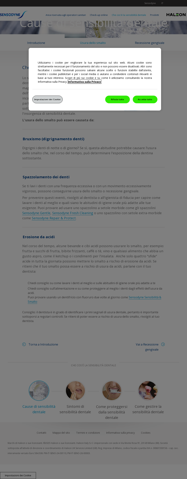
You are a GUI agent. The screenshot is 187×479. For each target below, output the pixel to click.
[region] (95, 79)
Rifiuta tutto (117, 99)
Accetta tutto (145, 99)
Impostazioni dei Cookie (47, 99)
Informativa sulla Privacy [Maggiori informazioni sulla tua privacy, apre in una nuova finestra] (84, 81)
